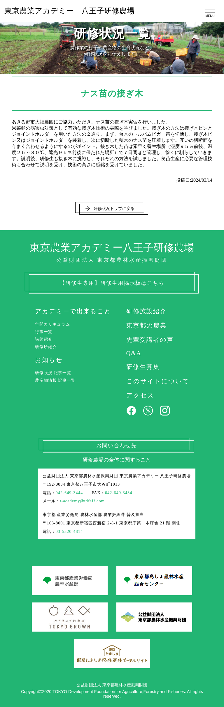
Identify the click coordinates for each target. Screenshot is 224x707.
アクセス (140, 395)
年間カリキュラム (52, 324)
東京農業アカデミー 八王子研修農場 (69, 11)
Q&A (133, 353)
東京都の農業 (146, 325)
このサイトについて (157, 381)
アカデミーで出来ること (73, 311)
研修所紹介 (46, 346)
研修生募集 (143, 366)
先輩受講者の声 (150, 339)
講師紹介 (43, 339)
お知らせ (49, 359)
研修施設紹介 (146, 311)
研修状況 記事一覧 (53, 372)
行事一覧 (43, 331)
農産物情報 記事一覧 (55, 380)
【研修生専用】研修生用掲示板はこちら (112, 283)
